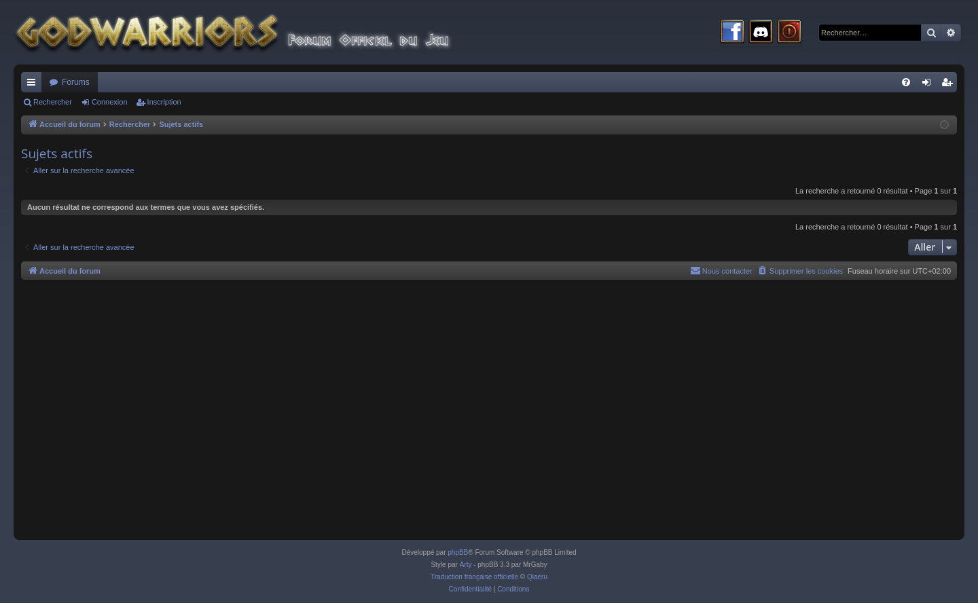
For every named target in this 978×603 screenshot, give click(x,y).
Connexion (110, 102)
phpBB (458, 552)
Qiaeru (537, 577)
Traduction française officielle (474, 577)
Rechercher (52, 102)
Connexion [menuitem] (929, 84)
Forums (76, 82)
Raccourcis (33, 84)
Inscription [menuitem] (950, 84)
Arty (466, 564)
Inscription (164, 102)
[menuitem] (906, 82)
